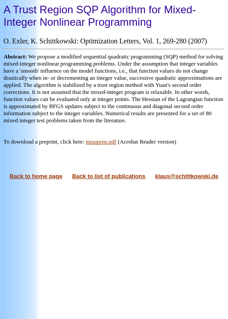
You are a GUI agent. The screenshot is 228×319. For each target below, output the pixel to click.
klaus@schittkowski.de (186, 176)
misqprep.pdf (101, 141)
